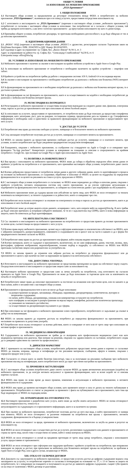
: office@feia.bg (25, 55)
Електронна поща (9, 55)
